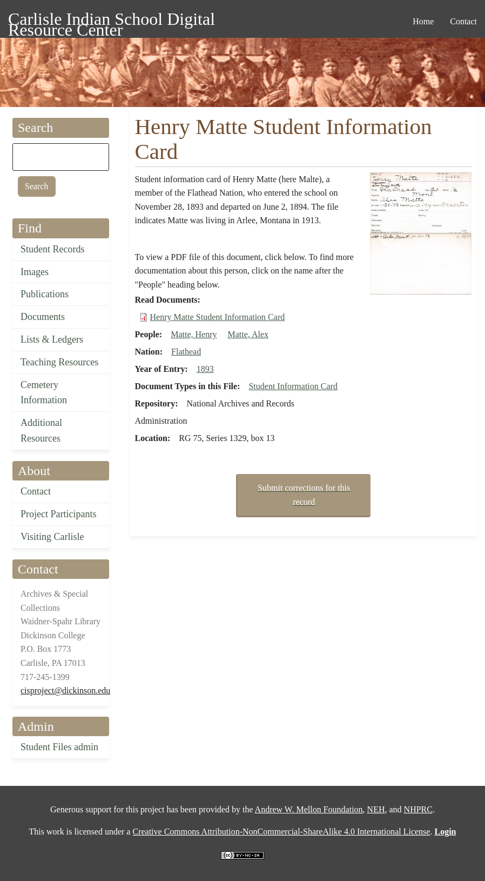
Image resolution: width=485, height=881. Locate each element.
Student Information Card (292, 386)
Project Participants (58, 514)
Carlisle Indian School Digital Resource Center (111, 20)
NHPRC (418, 809)
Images (35, 271)
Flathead (186, 351)
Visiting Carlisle (52, 536)
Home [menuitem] (423, 21)
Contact (36, 491)
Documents (43, 316)
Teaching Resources (59, 362)
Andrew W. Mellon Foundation (309, 809)
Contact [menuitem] (463, 21)
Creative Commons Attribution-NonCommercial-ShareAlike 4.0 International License (281, 831)
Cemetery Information (44, 392)
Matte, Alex (247, 334)
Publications (45, 294)
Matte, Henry (194, 334)
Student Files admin (59, 747)
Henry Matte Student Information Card (217, 317)
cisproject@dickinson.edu (65, 690)
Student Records (53, 249)
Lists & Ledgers (52, 339)
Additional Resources (41, 430)
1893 (205, 368)
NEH (376, 809)
